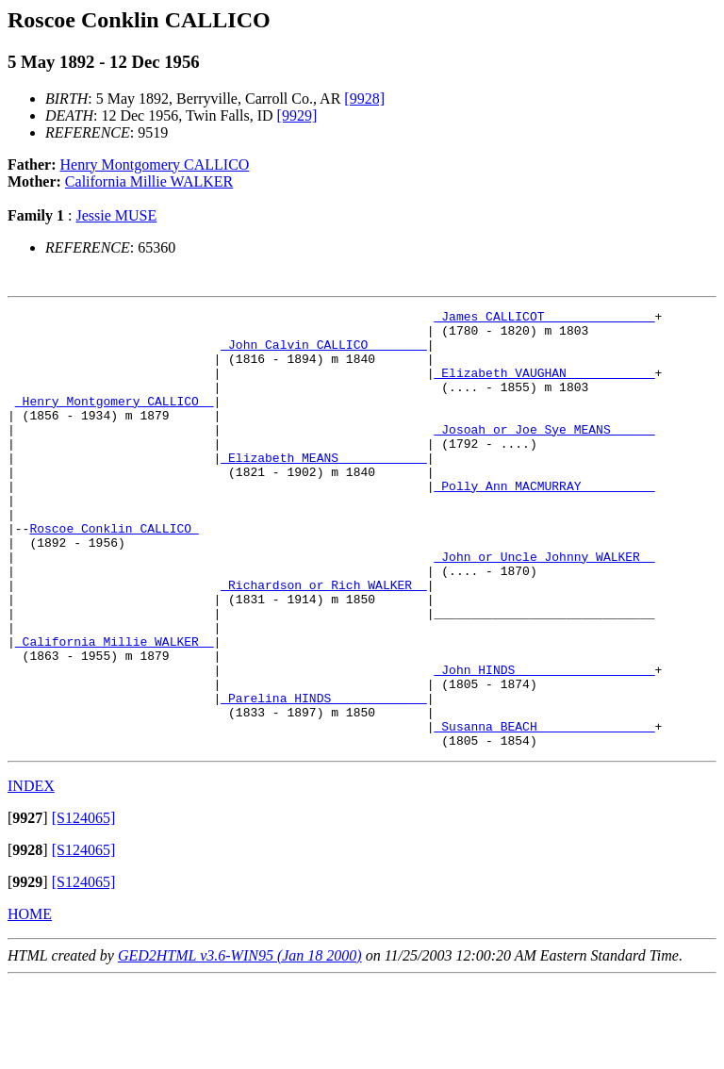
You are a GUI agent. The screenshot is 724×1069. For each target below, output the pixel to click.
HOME (30, 1002)
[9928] (364, 98)
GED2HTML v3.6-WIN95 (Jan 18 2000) (240, 1043)
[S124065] (84, 905)
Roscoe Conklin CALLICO (113, 573)
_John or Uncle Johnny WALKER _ (544, 607)
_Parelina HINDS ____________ (323, 776)
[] (28, 905)
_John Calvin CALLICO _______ (323, 352)
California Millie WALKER (149, 181)
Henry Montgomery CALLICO (155, 164)
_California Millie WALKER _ (114, 708)
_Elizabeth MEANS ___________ (323, 488)
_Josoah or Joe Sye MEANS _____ (544, 454)
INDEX (31, 873)
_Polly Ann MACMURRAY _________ (544, 522)
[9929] (297, 115)
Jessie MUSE (115, 215)
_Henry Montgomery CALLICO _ (114, 420)
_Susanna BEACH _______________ (544, 810)
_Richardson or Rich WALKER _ (323, 641)
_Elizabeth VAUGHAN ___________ (544, 386)
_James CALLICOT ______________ (544, 318)
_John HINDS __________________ (544, 742)
